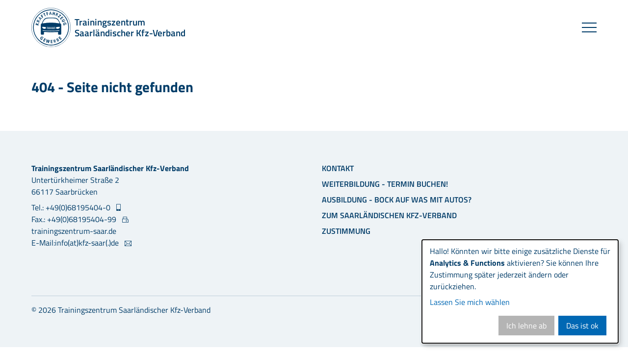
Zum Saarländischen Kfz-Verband (389, 215)
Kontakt (338, 168)
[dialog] (520, 291)
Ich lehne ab (526, 325)
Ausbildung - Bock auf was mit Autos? (396, 199)
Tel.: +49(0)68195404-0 (71, 207)
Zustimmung (346, 231)
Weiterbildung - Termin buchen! (385, 184)
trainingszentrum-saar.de (73, 231)
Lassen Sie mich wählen (470, 302)
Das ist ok (582, 325)
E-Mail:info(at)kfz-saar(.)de (76, 243)
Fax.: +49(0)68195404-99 (74, 219)
